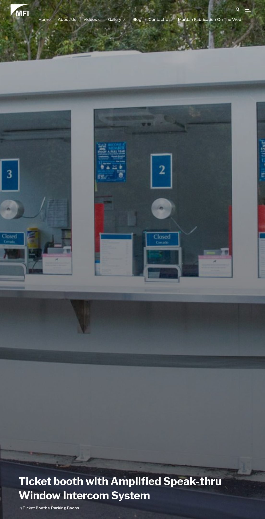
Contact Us (160, 19)
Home (44, 19)
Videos (90, 19)
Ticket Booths (36, 508)
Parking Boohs (65, 508)
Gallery (114, 19)
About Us (67, 19)
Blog (136, 19)
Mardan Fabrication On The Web (209, 19)
